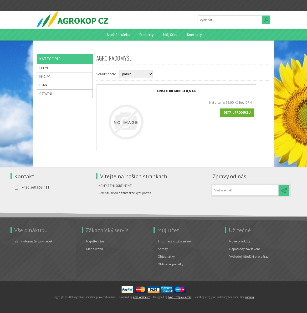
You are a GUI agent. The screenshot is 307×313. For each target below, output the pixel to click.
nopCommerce (141, 296)
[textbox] (230, 19)
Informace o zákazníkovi (175, 241)
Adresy (163, 248)
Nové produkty (240, 241)
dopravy (249, 296)
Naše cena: (231, 102)
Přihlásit (72, 5)
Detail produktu (251, 113)
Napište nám (95, 241)
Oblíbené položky (170, 264)
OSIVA (43, 85)
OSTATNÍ (45, 94)
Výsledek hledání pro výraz (249, 256)
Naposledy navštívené (245, 248)
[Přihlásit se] (245, 190)
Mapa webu (94, 248)
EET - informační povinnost (33, 241)
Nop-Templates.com (179, 296)
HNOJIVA (45, 77)
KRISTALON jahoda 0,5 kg (183, 90)
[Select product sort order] (136, 74)
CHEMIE (44, 68)
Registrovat (49, 5)
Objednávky (166, 256)
